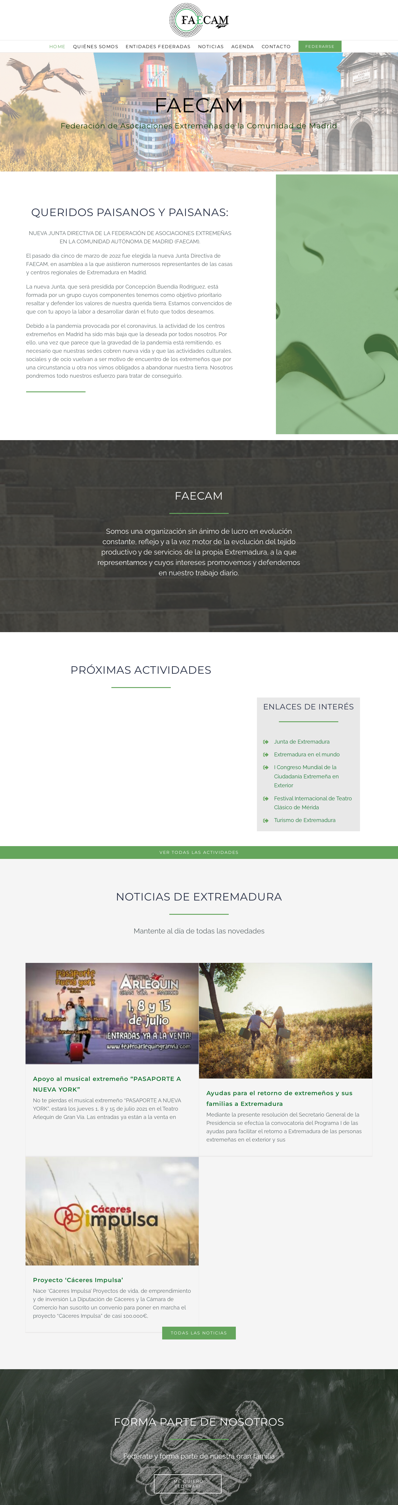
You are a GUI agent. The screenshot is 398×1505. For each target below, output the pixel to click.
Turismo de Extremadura (305, 820)
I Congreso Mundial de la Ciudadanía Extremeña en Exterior (306, 776)
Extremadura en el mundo (307, 754)
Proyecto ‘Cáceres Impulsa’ (100, 1255)
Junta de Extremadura (302, 742)
